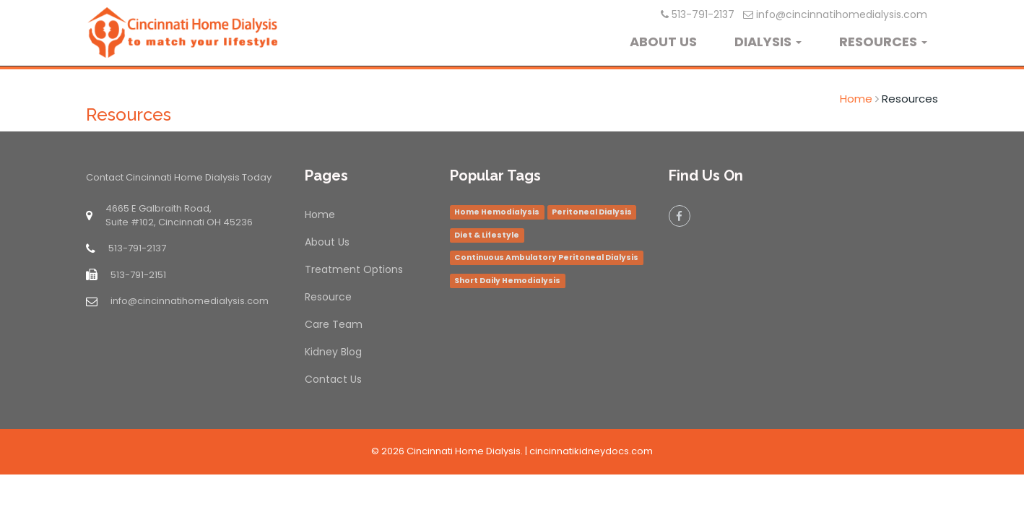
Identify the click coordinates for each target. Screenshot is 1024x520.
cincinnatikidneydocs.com (591, 451)
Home (856, 98)
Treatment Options (354, 269)
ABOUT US (663, 41)
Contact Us (333, 379)
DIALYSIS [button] (768, 41)
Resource (328, 297)
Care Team (334, 324)
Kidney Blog (333, 351)
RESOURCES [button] (883, 41)
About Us (327, 242)
